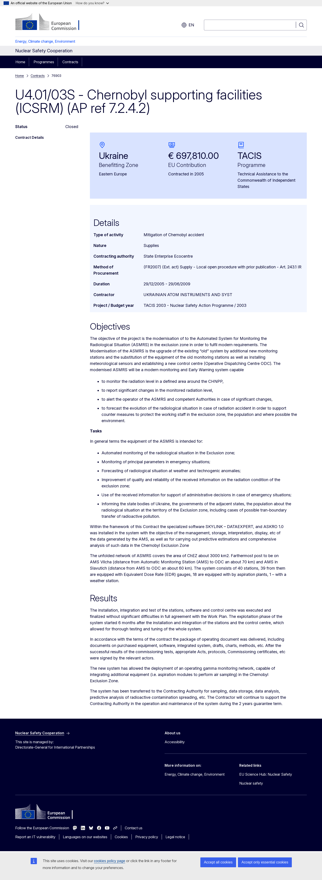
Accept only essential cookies (265, 862)
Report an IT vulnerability (35, 837)
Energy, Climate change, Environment (45, 41)
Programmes (44, 62)
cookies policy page (109, 861)
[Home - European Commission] (51, 22)
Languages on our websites (85, 837)
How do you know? (92, 3)
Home (20, 62)
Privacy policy (146, 837)
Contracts (70, 62)
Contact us (133, 828)
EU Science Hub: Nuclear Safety (265, 774)
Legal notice (175, 837)
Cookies (121, 837)
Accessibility (175, 742)
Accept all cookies (218, 862)
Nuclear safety (251, 783)
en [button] (187, 25)
